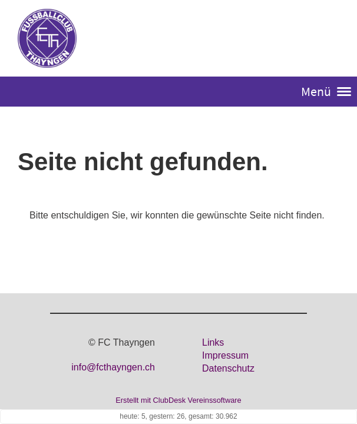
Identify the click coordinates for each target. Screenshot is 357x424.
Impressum (225, 355)
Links (213, 342)
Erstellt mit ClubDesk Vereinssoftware (178, 400)
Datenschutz (228, 368)
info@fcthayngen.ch (113, 367)
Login (326, 39)
